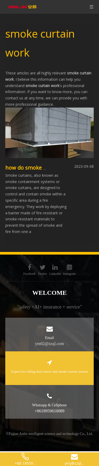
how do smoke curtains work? (42, 167)
